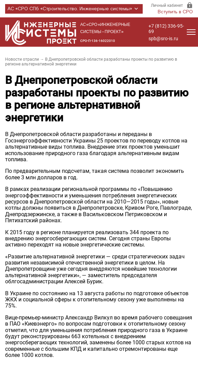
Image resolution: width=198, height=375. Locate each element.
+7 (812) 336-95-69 (166, 28)
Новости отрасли (22, 59)
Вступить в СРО (175, 12)
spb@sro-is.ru (163, 38)
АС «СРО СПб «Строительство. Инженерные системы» (74, 9)
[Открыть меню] (191, 32)
